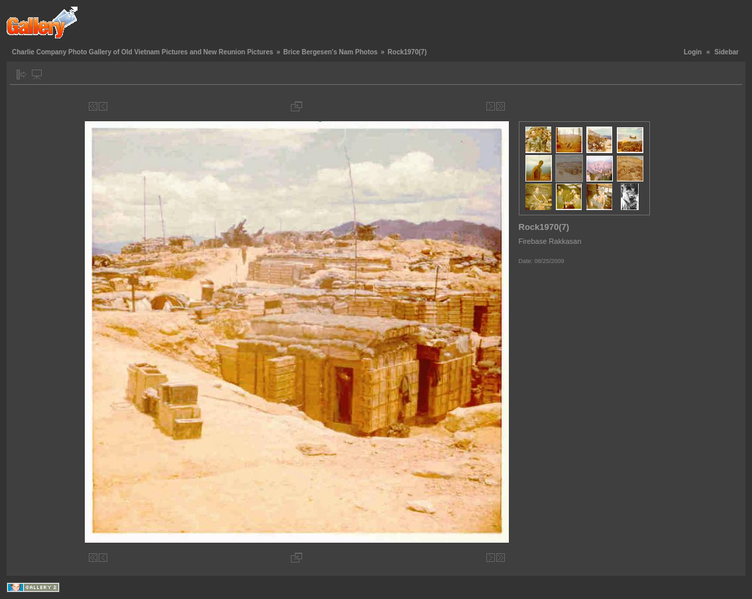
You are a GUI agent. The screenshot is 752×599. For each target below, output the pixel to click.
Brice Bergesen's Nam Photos (330, 52)
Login (693, 52)
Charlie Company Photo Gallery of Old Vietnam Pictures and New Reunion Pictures (142, 52)
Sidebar (726, 52)
